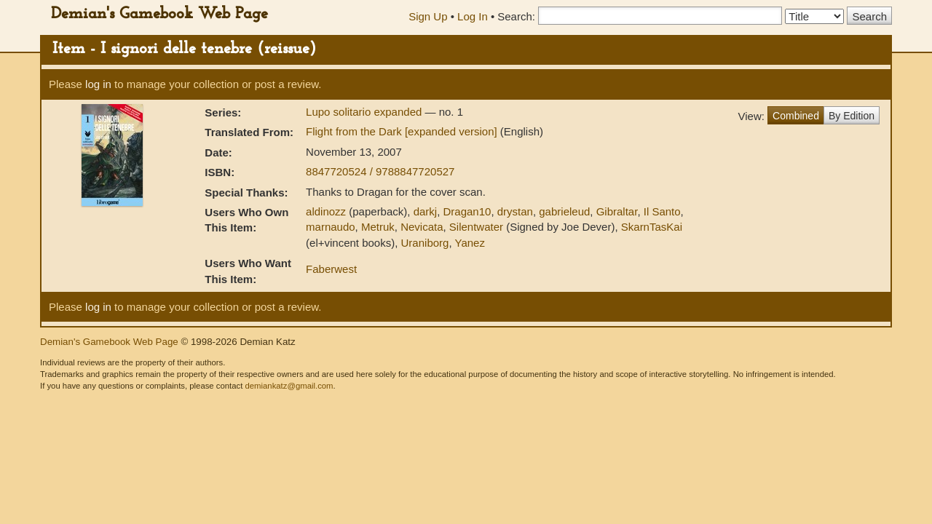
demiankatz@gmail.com (289, 385)
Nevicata (421, 227)
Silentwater (476, 227)
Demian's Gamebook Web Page (159, 14)
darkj (426, 211)
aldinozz (326, 211)
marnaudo (330, 227)
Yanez (469, 243)
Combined (796, 116)
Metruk (378, 227)
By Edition (851, 116)
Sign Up (427, 16)
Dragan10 (467, 211)
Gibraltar (617, 211)
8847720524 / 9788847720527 (380, 171)
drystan (515, 211)
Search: (516, 16)
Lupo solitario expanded (365, 112)
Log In (472, 16)
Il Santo (662, 211)
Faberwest (331, 269)
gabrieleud (564, 211)
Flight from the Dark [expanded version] (403, 131)
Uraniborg (425, 243)
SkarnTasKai (651, 227)
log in (98, 84)
